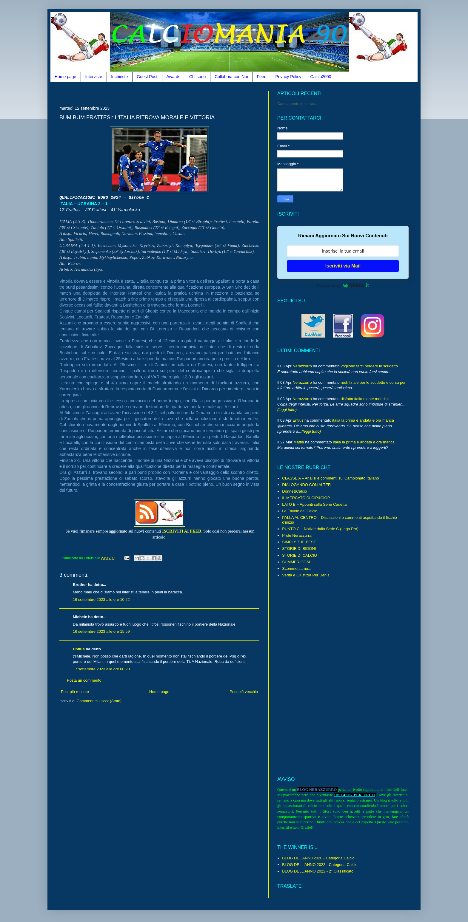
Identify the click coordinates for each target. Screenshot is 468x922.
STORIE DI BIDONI (299, 548)
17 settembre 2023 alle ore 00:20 (101, 669)
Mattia (298, 442)
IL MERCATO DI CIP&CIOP (306, 498)
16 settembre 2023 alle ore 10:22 (101, 599)
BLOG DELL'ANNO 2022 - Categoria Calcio (319, 864)
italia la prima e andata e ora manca (363, 420)
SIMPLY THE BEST (299, 542)
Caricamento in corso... (297, 103)
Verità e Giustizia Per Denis (305, 575)
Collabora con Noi (231, 76)
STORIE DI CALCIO (299, 555)
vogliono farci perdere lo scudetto (369, 366)
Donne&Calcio (294, 491)
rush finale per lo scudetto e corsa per (373, 382)
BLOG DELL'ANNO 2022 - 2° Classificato (317, 871)
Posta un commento (84, 680)
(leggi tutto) (287, 409)
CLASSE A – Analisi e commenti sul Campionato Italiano (330, 478)
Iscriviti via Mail (343, 265)
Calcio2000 (320, 76)
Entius (79, 649)
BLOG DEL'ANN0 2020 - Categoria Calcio (318, 858)
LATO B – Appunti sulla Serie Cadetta (314, 504)
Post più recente (75, 691)
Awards (173, 76)
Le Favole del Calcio (299, 511)
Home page (65, 76)
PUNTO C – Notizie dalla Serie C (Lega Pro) (320, 529)
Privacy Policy (288, 76)
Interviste (93, 76)
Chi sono (197, 76)
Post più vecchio (244, 691)
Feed (262, 76)
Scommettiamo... (296, 568)
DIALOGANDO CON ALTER (306, 484)
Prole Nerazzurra (296, 535)
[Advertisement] (168, 93)
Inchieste (119, 76)
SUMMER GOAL (296, 562)
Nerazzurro (302, 366)
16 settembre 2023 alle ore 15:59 (101, 631)
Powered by (343, 285)
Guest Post (147, 76)
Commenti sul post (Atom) (99, 701)
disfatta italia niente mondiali (365, 399)
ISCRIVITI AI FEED (181, 531)
